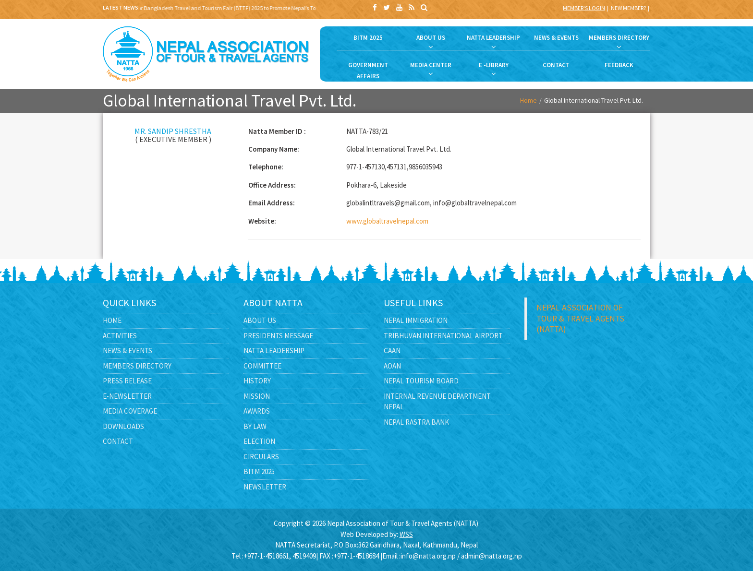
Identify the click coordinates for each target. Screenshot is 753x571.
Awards (256, 411)
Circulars (261, 456)
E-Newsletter (127, 396)
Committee (262, 365)
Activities (120, 335)
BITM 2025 (368, 38)
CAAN (392, 350)
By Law (255, 426)
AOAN (392, 365)
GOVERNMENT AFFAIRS (368, 70)
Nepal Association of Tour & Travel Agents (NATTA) (580, 318)
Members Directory (137, 365)
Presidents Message (278, 335)
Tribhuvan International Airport (443, 335)
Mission (256, 396)
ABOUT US (430, 38)
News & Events (127, 350)
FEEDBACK (619, 65)
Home (528, 100)
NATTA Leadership (273, 350)
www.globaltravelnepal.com (387, 221)
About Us (259, 320)
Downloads (123, 426)
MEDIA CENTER (430, 65)
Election (259, 441)
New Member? (628, 8)
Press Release (127, 380)
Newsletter (264, 486)
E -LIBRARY (494, 65)
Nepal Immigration (416, 320)
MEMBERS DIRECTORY (619, 38)
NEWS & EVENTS (556, 38)
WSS (406, 534)
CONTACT (556, 65)
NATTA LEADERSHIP (493, 38)
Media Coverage (130, 411)
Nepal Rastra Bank (416, 422)
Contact (118, 441)
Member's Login (584, 8)
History (257, 380)
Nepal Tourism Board (421, 380)
